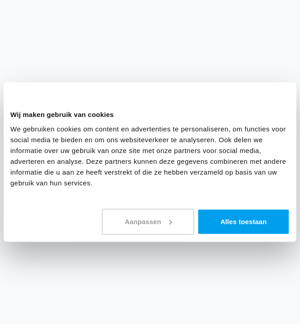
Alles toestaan (243, 221)
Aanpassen (148, 221)
